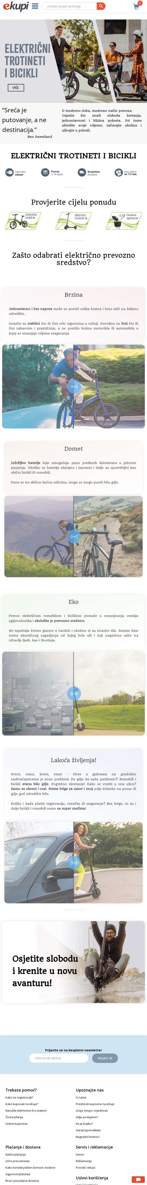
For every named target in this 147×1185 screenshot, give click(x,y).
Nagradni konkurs (88, 1137)
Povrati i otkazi (85, 1167)
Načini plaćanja (15, 1154)
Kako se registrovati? (19, 1097)
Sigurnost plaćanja (17, 1174)
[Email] (58, 1058)
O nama (81, 1097)
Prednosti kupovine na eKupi (95, 1104)
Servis (80, 1154)
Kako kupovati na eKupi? (21, 1104)
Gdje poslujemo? (87, 1117)
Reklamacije (84, 1161)
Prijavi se (105, 1058)
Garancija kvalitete (88, 1130)
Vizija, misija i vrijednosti (92, 1110)
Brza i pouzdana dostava (22, 1181)
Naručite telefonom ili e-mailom (26, 1110)
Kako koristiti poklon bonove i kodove (30, 1167)
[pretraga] (101, 6)
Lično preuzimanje (17, 1161)
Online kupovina (16, 1124)
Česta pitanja (14, 1117)
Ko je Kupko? (84, 1124)
